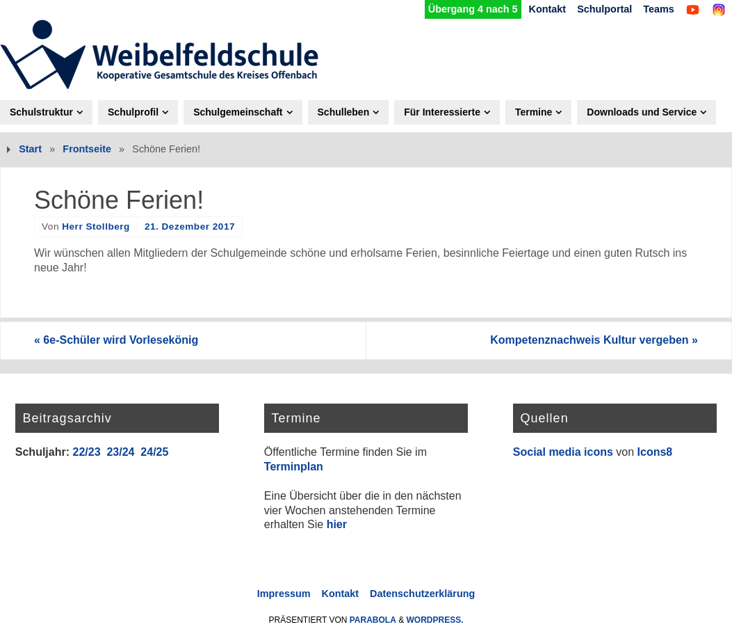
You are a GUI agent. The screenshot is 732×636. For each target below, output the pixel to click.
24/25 (154, 452)
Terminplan (293, 466)
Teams (658, 9)
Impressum (284, 593)
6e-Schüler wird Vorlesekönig (116, 340)
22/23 (86, 452)
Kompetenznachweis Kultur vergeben (594, 340)
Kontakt (548, 9)
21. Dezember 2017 (190, 226)
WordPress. (435, 620)
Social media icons (563, 452)
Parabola (373, 620)
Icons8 (655, 452)
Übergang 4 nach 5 (473, 9)
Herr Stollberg (96, 226)
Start (30, 148)
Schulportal (604, 9)
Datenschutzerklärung (422, 593)
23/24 (120, 452)
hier (337, 524)
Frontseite (87, 148)
